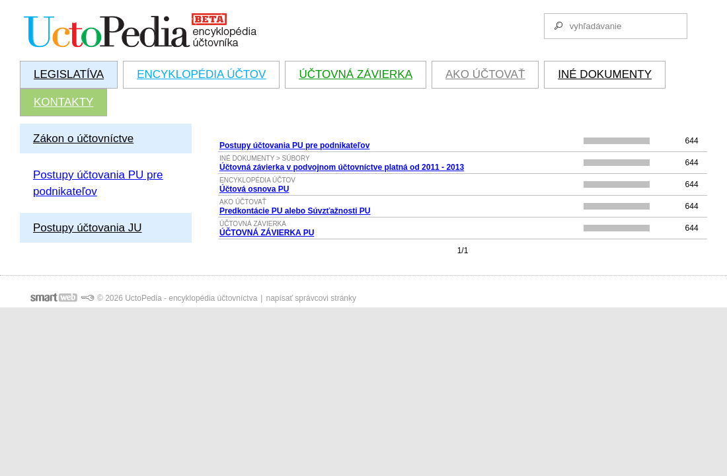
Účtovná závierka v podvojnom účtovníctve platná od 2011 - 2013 (341, 167)
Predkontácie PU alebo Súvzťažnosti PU (294, 211)
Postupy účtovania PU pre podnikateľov (294, 145)
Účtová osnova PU (254, 189)
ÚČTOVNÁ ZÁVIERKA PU (266, 232)
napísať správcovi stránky (311, 298)
